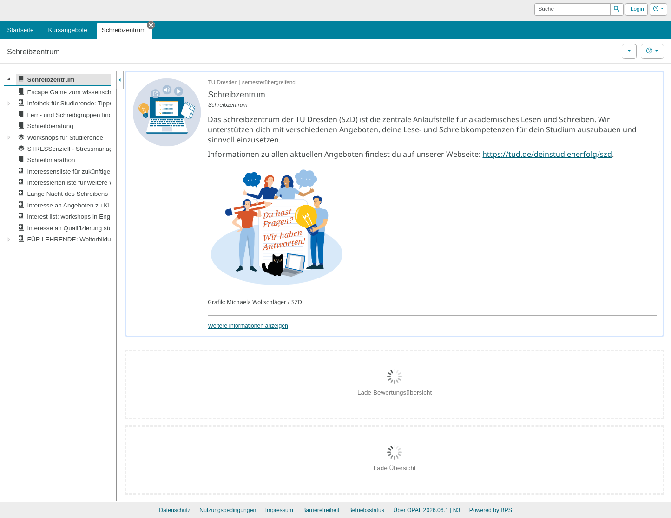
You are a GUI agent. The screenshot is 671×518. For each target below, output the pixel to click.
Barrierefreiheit (320, 510)
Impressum (279, 510)
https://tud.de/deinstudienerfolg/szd (547, 154)
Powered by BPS (490, 510)
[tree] (57, 159)
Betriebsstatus (366, 510)
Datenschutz (175, 510)
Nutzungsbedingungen (227, 510)
